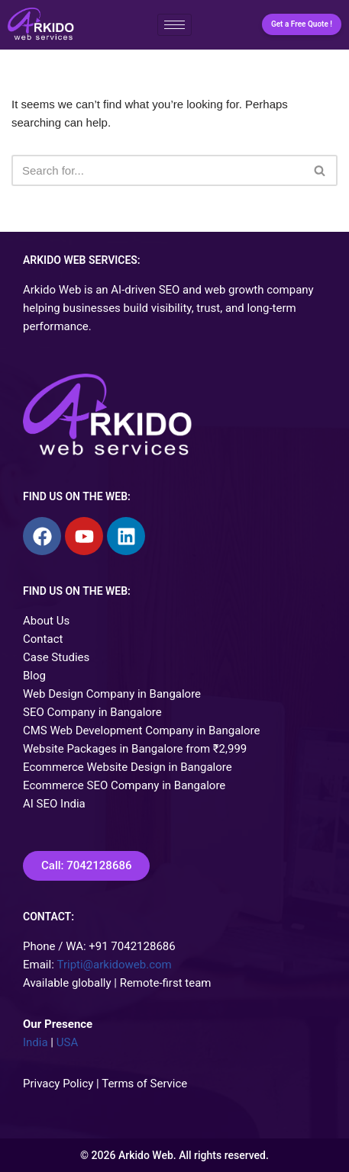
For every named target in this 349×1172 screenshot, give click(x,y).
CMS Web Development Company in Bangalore (141, 730)
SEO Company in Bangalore (92, 712)
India (35, 1042)
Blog (34, 675)
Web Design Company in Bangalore (112, 694)
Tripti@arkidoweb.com (114, 964)
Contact (43, 639)
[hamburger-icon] (174, 25)
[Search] (157, 170)
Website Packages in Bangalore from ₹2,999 (135, 749)
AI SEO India (54, 804)
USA (67, 1042)
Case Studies (56, 657)
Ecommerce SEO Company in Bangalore (124, 785)
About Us (46, 621)
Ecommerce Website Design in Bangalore (127, 767)
